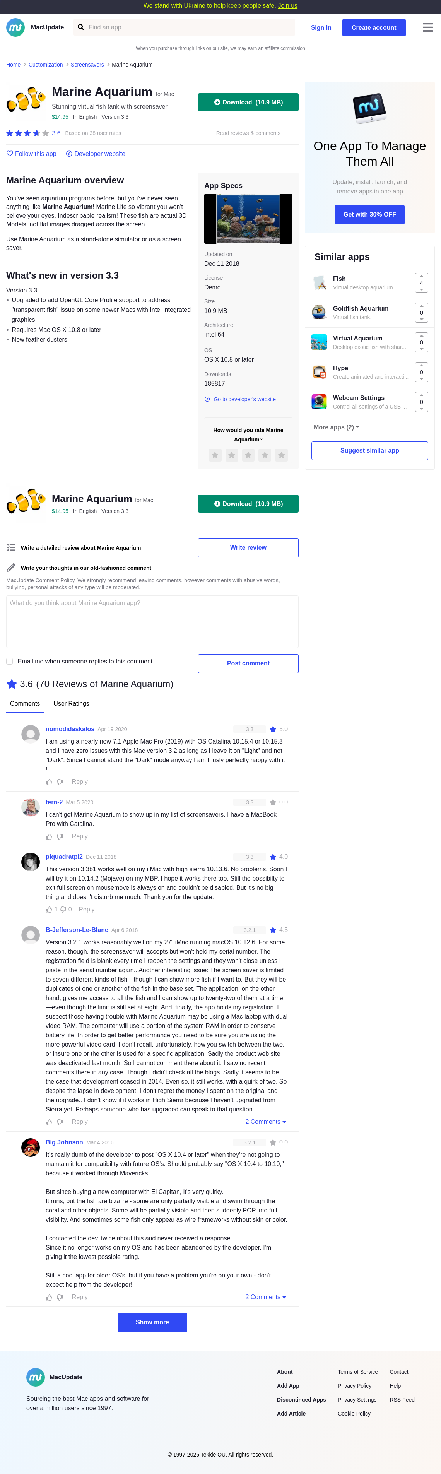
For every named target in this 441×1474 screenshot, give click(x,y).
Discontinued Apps (301, 1399)
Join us (287, 6)
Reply (80, 782)
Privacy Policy (354, 1385)
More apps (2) (334, 427)
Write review (248, 548)
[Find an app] (80, 27)
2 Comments (266, 1121)
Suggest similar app (369, 450)
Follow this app (31, 154)
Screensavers (87, 64)
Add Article (291, 1413)
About (284, 1371)
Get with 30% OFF (370, 214)
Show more (152, 1322)
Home (13, 64)
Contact (399, 1371)
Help (395, 1385)
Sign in (321, 28)
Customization (46, 64)
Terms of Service (358, 1371)
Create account (374, 28)
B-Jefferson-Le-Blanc (77, 930)
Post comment (248, 663)
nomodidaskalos (70, 729)
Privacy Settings (357, 1399)
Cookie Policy (354, 1413)
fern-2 (54, 802)
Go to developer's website (240, 399)
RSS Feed (402, 1399)
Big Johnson (64, 1142)
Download (248, 102)
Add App (288, 1385)
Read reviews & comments (248, 133)
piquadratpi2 (64, 857)
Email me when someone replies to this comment (85, 661)
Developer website (96, 154)
